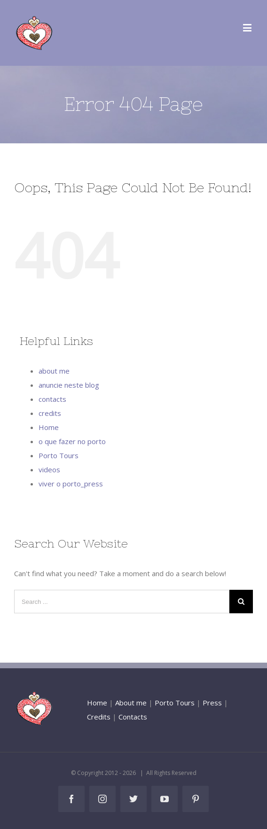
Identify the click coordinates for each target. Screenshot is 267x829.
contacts (52, 399)
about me (54, 370)
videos (49, 469)
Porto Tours (59, 455)
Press (212, 702)
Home (49, 427)
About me (131, 702)
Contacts (132, 716)
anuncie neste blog (69, 385)
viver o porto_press (71, 483)
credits (50, 413)
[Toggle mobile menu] (248, 27)
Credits (98, 716)
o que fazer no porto (72, 441)
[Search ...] (121, 601)
